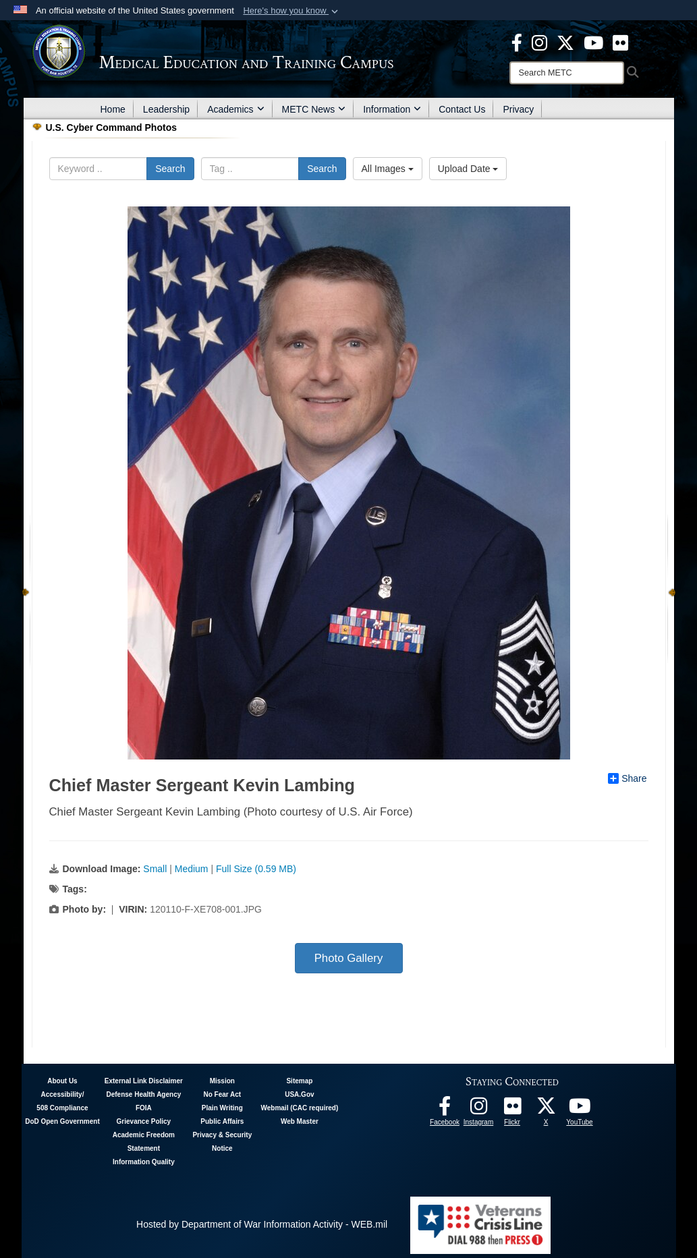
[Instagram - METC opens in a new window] (539, 41)
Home (113, 109)
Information (392, 109)
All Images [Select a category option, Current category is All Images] (388, 168)
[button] (292, 11)
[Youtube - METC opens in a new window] (593, 41)
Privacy (518, 109)
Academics (235, 109)
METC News (314, 109)
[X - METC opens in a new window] (565, 41)
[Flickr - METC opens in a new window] (620, 41)
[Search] (566, 72)
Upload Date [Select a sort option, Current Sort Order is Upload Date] (468, 168)
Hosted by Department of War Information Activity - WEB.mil (261, 1224)
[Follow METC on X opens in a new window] (546, 1109)
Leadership (166, 109)
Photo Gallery (348, 958)
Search (170, 168)
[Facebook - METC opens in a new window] (516, 41)
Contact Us (462, 109)
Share (627, 778)
